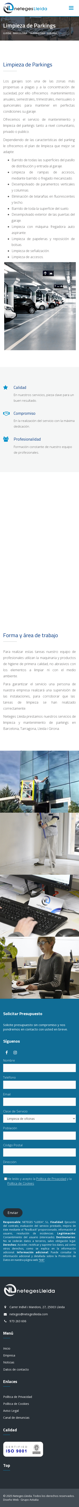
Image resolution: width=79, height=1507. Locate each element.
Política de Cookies (20, 1183)
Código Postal (13, 1145)
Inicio (6, 1348)
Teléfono (9, 1077)
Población (10, 1128)
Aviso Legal (11, 1411)
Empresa (9, 1355)
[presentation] (35, 1197)
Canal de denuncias (16, 1418)
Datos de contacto (16, 1369)
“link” (41, 1260)
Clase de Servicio (15, 1111)
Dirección (9, 1162)
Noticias (8, 1362)
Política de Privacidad (51, 1179)
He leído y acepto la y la (38, 1181)
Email (7, 1094)
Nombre (9, 1060)
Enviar (13, 1212)
